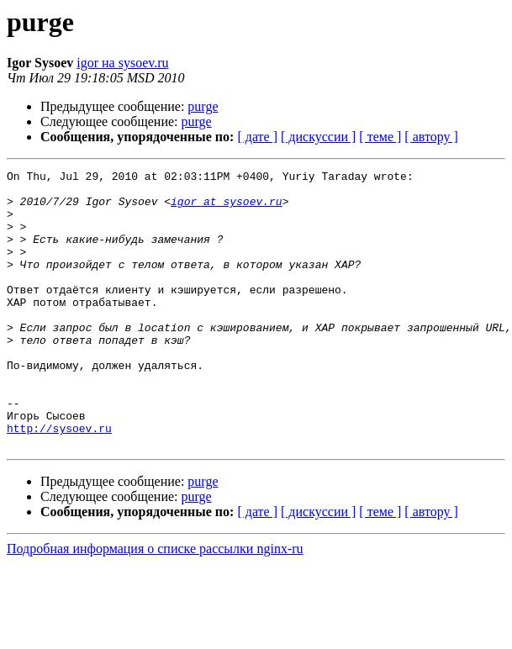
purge (202, 106)
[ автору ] (430, 136)
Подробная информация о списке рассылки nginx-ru (155, 604)
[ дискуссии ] (318, 136)
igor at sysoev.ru (226, 208)
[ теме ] (380, 136)
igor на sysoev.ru (122, 62)
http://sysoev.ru (59, 480)
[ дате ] (257, 136)
